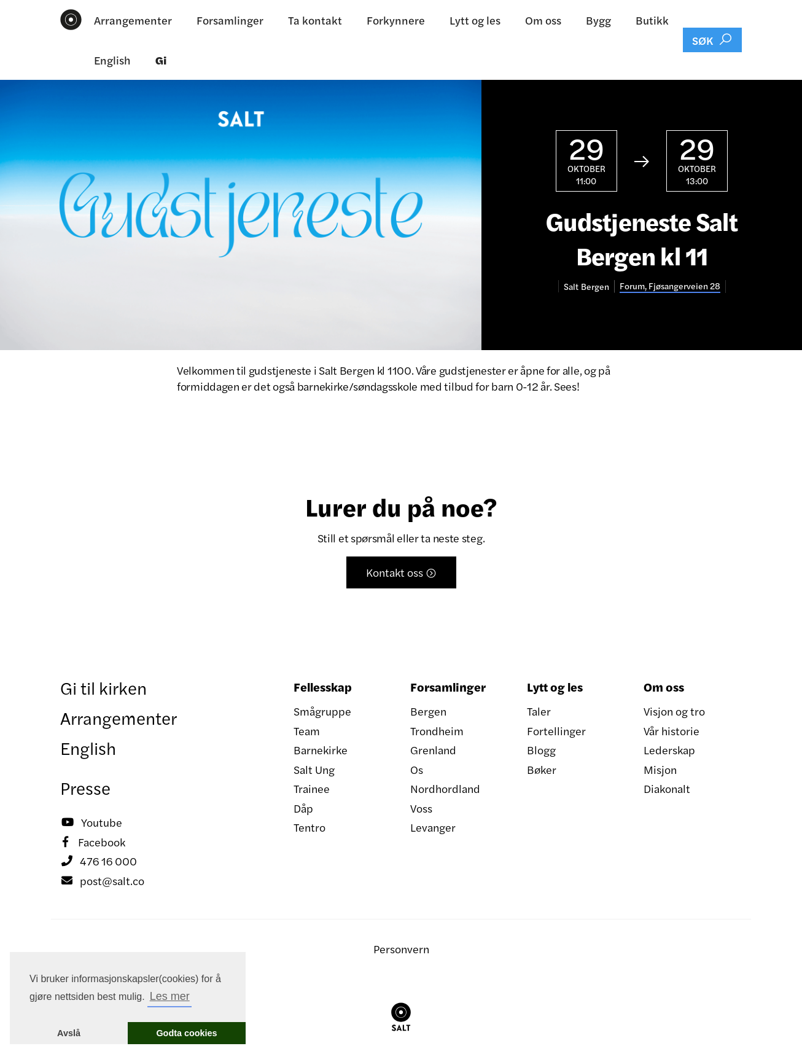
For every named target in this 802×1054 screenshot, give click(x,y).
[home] (71, 19)
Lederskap (669, 749)
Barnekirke (321, 749)
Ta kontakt (315, 20)
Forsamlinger (230, 20)
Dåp (303, 808)
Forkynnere (396, 20)
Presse (85, 787)
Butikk (652, 20)
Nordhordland (445, 788)
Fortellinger (556, 730)
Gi (160, 60)
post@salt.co (102, 881)
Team (307, 730)
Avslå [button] (68, 1033)
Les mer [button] (170, 996)
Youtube (91, 822)
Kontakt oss (401, 572)
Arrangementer (133, 20)
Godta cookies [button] (186, 1033)
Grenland (433, 749)
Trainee (312, 788)
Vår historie (671, 730)
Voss (421, 808)
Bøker (541, 769)
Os (416, 769)
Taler (539, 711)
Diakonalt (667, 788)
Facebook (92, 842)
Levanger (433, 827)
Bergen (428, 711)
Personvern (401, 948)
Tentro (309, 827)
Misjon (660, 769)
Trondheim (437, 730)
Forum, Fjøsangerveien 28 (670, 286)
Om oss (543, 20)
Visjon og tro (674, 711)
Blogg (541, 749)
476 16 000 (98, 861)
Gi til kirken (103, 687)
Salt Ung (314, 769)
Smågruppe (322, 711)
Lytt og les (475, 20)
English (112, 60)
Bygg (598, 20)
